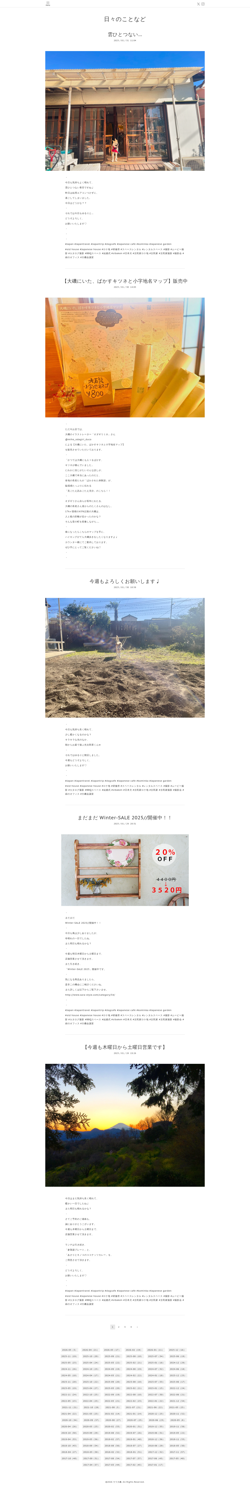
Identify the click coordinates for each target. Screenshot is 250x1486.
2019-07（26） (134, 1433)
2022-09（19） (113, 1394)
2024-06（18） (178, 1369)
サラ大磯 (117, 1482)
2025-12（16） (177, 1350)
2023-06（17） (178, 1381)
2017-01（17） (156, 1464)
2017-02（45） (134, 1464)
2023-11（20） (69, 1381)
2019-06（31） (156, 1433)
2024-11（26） (69, 1369)
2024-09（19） (113, 1369)
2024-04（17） (91, 1375)
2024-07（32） (156, 1369)
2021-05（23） (177, 1407)
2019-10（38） (69, 1433)
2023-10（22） (91, 1381)
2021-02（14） (113, 1413)
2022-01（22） (156, 1401)
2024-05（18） (69, 1375)
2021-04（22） (69, 1413)
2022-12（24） (178, 1388)
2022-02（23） (134, 1401)
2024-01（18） (156, 1375)
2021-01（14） (134, 1413)
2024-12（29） (178, 1362)
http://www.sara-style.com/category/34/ (90, 994)
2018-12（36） (156, 1439)
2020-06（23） (157, 1420)
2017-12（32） (156, 1452)
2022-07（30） (156, 1394)
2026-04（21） (90, 1350)
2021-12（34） (178, 1401)
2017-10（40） (70, 1458)
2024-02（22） (134, 1375)
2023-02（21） (134, 1388)
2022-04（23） (91, 1401)
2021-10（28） (92, 1407)
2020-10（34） (70, 1420)
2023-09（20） (113, 1381)
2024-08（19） (134, 1369)
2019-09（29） (91, 1433)
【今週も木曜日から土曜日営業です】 (125, 1047)
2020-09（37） (92, 1420)
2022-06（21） (178, 1394)
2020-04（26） (69, 1426)
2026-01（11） (155, 1350)
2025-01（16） (156, 1362)
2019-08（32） (113, 1433)
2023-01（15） (156, 1388)
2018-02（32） (113, 1452)
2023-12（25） (178, 1375)
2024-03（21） (113, 1375)
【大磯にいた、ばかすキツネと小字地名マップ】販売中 (125, 281)
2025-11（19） (69, 1356)
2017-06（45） (156, 1458)
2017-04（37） (91, 1464)
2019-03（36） (91, 1439)
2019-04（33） (69, 1439)
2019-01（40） (134, 1439)
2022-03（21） (113, 1401)
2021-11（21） (70, 1407)
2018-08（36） (113, 1445)
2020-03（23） (91, 1426)
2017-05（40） (177, 1458)
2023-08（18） (134, 1381)
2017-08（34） (113, 1458)
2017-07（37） (134, 1458)
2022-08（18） (134, 1394)
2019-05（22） (178, 1433)
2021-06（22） (155, 1407)
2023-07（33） (156, 1381)
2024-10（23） (91, 1369)
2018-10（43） (69, 1445)
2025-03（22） (113, 1362)
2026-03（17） (112, 1350)
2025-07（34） (156, 1356)
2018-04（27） (70, 1452)
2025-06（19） (178, 1356)
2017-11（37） (178, 1452)
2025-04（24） (91, 1362)
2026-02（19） (134, 1350)
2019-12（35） (156, 1426)
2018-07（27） (134, 1445)
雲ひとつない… (125, 34)
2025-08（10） (134, 1356)
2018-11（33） (178, 1439)
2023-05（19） (69, 1388)
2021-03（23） (91, 1413)
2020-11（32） (178, 1413)
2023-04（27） (91, 1388)
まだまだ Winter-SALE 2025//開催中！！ (125, 817)
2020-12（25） (156, 1413)
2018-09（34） (91, 1445)
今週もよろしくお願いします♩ (125, 581)
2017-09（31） (91, 1458)
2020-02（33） (113, 1426)
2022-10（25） (91, 1394)
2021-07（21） (134, 1407)
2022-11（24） (69, 1394)
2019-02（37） (113, 1439)
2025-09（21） (113, 1356)
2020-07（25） (135, 1420)
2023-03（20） (113, 1388)
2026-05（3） (69, 1350)
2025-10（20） (91, 1356)
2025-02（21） (134, 1362)
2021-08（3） (113, 1407)
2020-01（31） (134, 1426)
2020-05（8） (178, 1420)
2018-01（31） (135, 1452)
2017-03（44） (113, 1464)
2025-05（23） (69, 1362)
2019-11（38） (178, 1426)
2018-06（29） (156, 1445)
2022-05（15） (69, 1401)
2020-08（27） (113, 1420)
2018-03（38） (91, 1452)
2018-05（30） (178, 1445)
